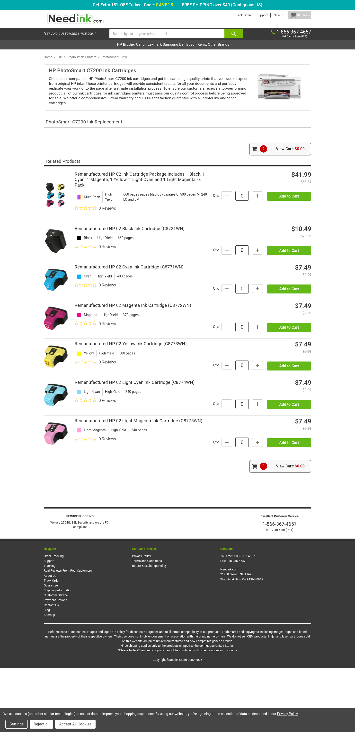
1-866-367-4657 (280, 588)
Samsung (170, 49)
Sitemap (49, 678)
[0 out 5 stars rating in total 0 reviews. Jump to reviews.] (95, 213)
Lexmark (147, 49)
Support (254, 15)
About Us (50, 639)
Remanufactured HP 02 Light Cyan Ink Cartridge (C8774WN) (135, 431)
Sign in (271, 15)
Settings (16, 724)
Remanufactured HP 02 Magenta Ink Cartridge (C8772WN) (133, 334)
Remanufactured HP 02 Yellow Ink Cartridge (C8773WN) (131, 383)
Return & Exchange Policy (149, 629)
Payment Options (55, 664)
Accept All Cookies (75, 724)
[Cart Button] (296, 15)
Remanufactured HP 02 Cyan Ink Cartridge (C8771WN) (129, 286)
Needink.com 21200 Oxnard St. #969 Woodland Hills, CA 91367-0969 (241, 638)
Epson (204, 49)
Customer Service (56, 659)
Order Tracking (54, 619)
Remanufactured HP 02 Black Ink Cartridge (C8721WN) (130, 238)
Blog (47, 673)
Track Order (236, 15)
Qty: (259, 200)
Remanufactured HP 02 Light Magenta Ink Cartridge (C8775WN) (139, 479)
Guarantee (51, 649)
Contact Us (51, 669)
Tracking (49, 629)
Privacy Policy (141, 619)
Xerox (222, 49)
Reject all (41, 724)
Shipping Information (58, 654)
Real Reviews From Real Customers (68, 634)
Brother (108, 49)
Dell (189, 49)
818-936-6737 (236, 624)
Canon (127, 49)
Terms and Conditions (147, 624)
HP (92, 49)
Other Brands (248, 49)
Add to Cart (289, 212)
